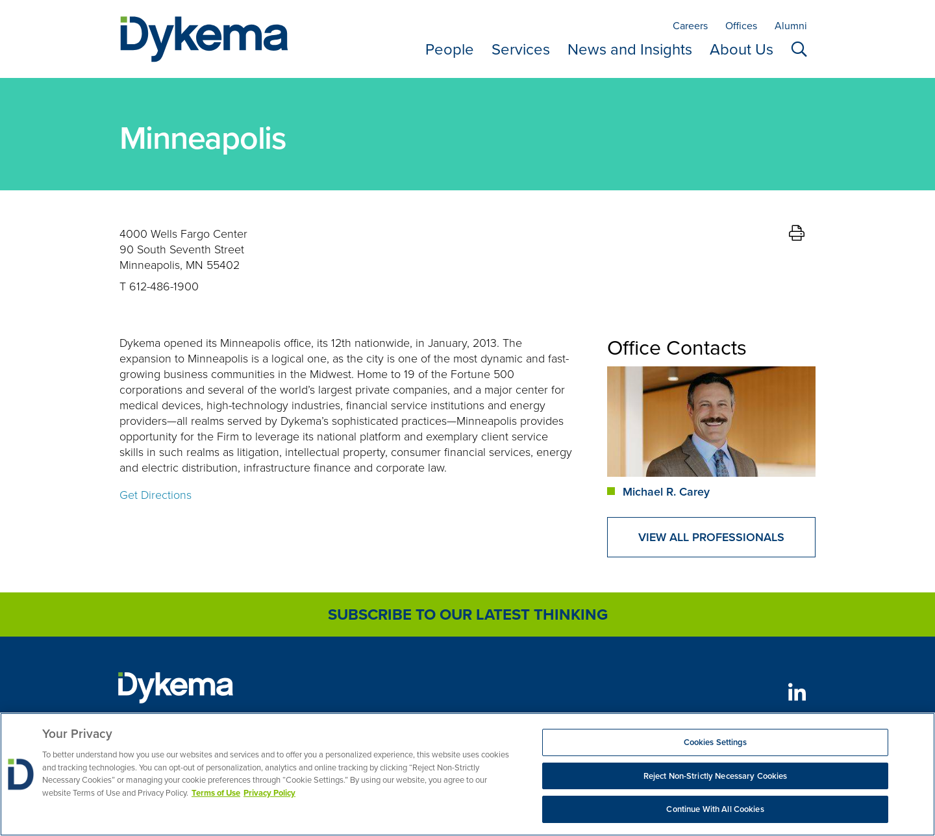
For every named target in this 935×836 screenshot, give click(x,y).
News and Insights (629, 49)
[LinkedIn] (797, 692)
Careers (690, 25)
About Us (741, 49)
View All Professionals (711, 537)
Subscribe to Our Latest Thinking (468, 614)
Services (521, 49)
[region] (467, 774)
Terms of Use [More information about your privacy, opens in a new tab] (216, 793)
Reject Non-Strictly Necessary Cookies (715, 776)
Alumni (791, 25)
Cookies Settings (715, 742)
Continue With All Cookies (715, 809)
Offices (741, 25)
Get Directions (155, 494)
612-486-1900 (164, 286)
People (449, 49)
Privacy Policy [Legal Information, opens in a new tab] (269, 793)
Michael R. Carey (666, 491)
